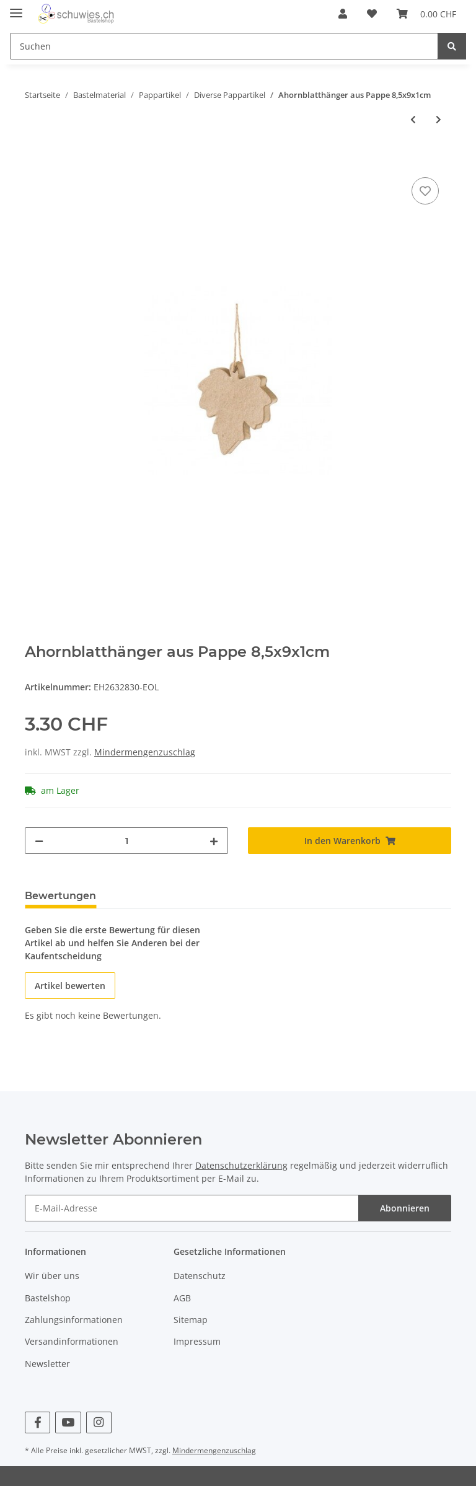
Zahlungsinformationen (74, 1320)
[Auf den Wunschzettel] (425, 190)
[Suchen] (224, 46)
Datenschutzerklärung (241, 1165)
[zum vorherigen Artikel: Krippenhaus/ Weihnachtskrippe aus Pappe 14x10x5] (413, 119)
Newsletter (47, 1363)
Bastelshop (48, 1298)
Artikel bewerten (70, 985)
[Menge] (126, 840)
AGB (182, 1298)
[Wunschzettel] (372, 13)
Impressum (197, 1341)
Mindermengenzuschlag (144, 752)
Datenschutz (200, 1276)
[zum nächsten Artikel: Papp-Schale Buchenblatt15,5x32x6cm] (438, 119)
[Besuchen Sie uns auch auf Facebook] (37, 1422)
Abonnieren (405, 1208)
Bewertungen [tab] (60, 896)
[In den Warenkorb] (35, 160)
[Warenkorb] (426, 13)
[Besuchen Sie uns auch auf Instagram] (99, 1422)
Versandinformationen (71, 1341)
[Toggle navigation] (16, 7)
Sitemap (191, 1320)
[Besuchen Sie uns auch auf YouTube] (68, 1422)
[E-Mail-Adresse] (192, 1208)
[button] (342, 13)
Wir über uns (52, 1276)
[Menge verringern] (39, 840)
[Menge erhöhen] (213, 840)
